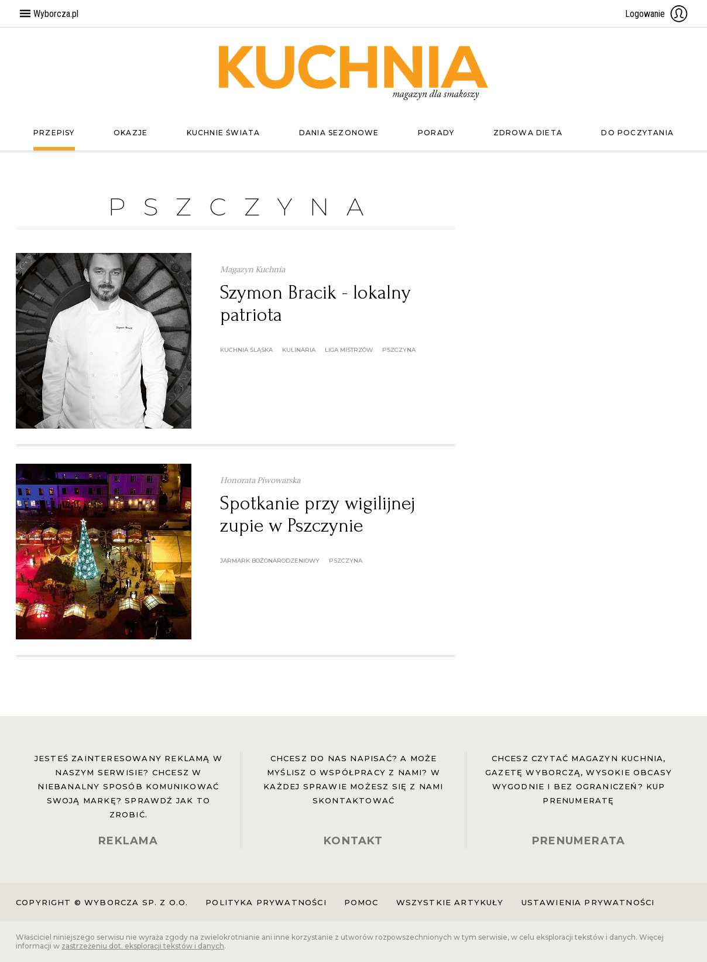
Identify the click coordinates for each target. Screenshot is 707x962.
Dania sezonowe (339, 132)
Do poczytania (637, 132)
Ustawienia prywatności (588, 902)
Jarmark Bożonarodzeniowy (270, 560)
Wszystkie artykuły (450, 902)
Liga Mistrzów (349, 350)
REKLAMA (128, 840)
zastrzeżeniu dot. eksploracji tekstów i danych (142, 946)
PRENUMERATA (578, 840)
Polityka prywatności (265, 902)
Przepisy (54, 132)
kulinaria (298, 350)
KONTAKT (353, 840)
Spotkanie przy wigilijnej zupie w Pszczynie (317, 514)
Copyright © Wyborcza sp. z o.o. (102, 902)
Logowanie (656, 13)
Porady (436, 132)
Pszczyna (399, 350)
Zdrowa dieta (527, 132)
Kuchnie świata (223, 132)
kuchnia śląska (246, 350)
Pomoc (361, 902)
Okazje (130, 132)
